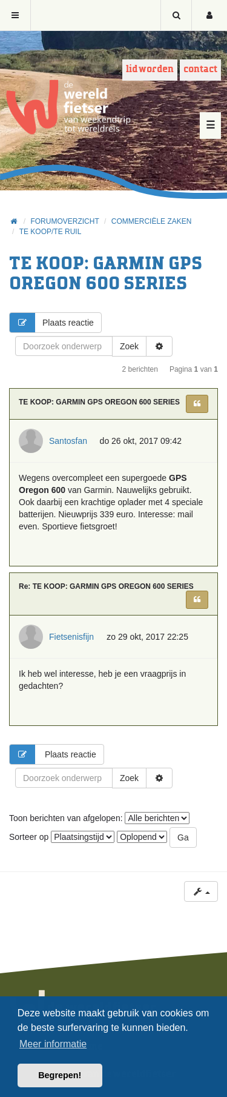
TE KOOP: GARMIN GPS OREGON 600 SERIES (99, 402)
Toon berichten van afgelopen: (99, 818)
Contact (200, 69)
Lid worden (150, 69)
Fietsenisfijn (71, 637)
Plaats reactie (52, 322)
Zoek (129, 346)
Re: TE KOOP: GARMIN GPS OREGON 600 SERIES (106, 586)
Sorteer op (61, 837)
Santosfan (68, 441)
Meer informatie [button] (53, 1044)
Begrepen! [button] (59, 1075)
